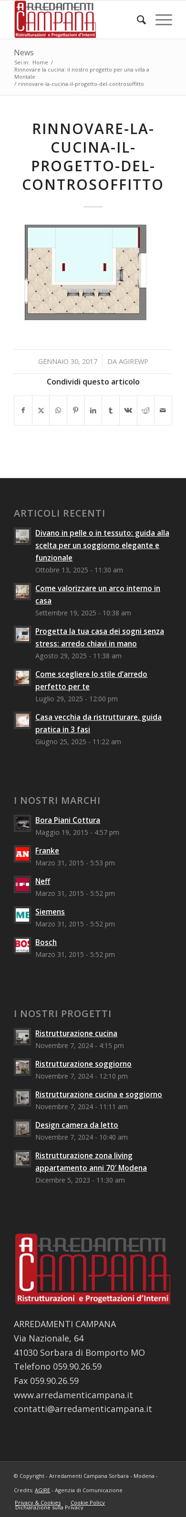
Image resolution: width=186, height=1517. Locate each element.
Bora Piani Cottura (67, 820)
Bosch (46, 942)
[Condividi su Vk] (128, 410)
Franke (47, 850)
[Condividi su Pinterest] (75, 410)
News (24, 52)
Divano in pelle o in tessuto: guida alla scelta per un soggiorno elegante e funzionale (102, 545)
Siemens (50, 911)
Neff (42, 881)
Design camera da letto (76, 1125)
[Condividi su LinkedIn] (93, 410)
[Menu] (159, 19)
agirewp (133, 361)
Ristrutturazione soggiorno (83, 1064)
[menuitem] (136, 19)
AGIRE (42, 1490)
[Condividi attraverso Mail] (163, 410)
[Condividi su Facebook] (23, 410)
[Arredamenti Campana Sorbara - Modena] (77, 19)
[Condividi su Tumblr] (110, 410)
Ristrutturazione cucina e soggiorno (98, 1094)
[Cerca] (136, 19)
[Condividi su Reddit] (146, 410)
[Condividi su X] (41, 410)
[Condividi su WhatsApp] (58, 410)
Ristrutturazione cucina (76, 1033)
